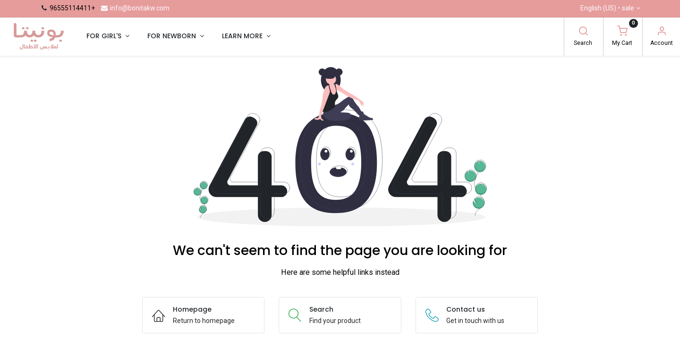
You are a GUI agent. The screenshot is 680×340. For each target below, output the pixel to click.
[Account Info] (661, 32)
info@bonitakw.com (135, 8)
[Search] (583, 32)
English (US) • (607, 8)
